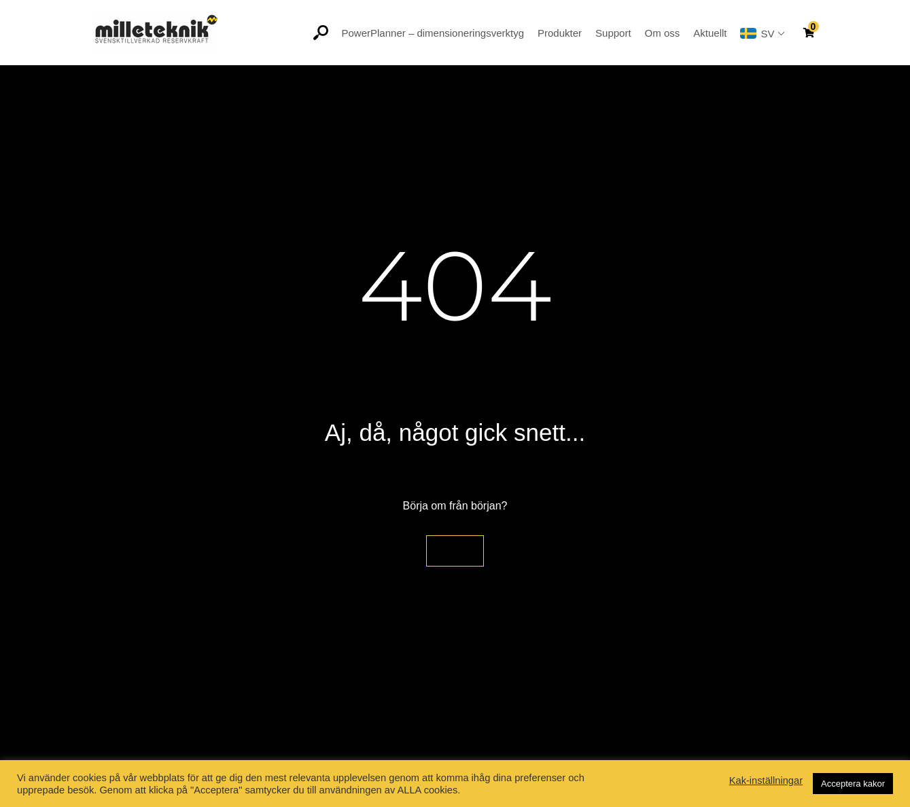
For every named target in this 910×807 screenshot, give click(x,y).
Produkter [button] (560, 33)
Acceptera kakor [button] (853, 783)
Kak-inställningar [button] (766, 780)
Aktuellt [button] (710, 33)
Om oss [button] (662, 33)
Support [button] (613, 33)
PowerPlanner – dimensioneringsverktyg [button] (433, 33)
